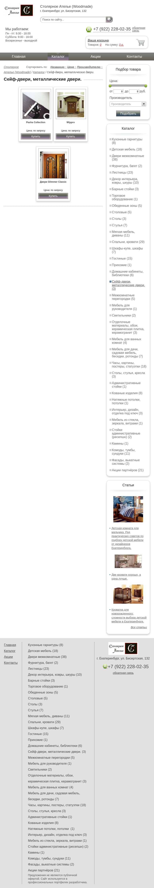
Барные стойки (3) (125, 189)
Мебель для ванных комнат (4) (126, 340)
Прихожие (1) (121, 265)
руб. (143, 91)
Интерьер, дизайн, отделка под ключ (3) (127, 411)
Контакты (134, 57)
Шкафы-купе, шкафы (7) (46, 728)
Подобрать (128, 113)
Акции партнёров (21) (128, 470)
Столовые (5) (122, 212)
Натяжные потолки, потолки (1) (126, 401)
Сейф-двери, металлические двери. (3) (128, 285)
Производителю (90, 67)
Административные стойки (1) (126, 384)
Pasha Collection (35, 122)
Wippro (70, 122)
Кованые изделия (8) (127, 393)
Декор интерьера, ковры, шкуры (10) (125, 180)
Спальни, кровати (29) (128, 242)
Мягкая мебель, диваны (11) (123, 233)
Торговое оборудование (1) (125, 197)
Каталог (58, 57)
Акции (96, 57)
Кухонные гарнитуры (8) (45, 645)
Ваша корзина (98, 40)
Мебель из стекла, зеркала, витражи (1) (127, 421)
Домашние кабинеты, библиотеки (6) (127, 273)
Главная (19, 57)
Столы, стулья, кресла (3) (47, 811)
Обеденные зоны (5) (127, 205)
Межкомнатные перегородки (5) (123, 297)
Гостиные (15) (122, 258)
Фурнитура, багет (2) (127, 166)
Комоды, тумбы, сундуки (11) (124, 451)
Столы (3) (119, 218)
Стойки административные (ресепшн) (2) (126, 433)
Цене (71, 67)
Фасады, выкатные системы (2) (126, 461)
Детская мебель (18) (127, 149)
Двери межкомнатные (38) (47, 656)
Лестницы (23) (122, 172)
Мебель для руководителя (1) (124, 307)
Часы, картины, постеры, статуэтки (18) (129, 364)
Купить (35, 136)
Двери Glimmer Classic (53, 181)
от (111, 91)
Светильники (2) (124, 315)
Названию (58, 67)
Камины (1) (120, 443)
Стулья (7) (119, 225)
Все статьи (139, 627)
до (126, 91)
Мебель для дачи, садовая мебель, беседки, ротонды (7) (127, 353)
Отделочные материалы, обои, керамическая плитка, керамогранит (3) (128, 327)
